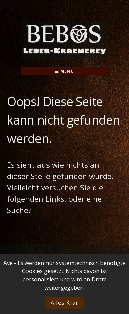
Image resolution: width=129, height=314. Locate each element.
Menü (64, 71)
